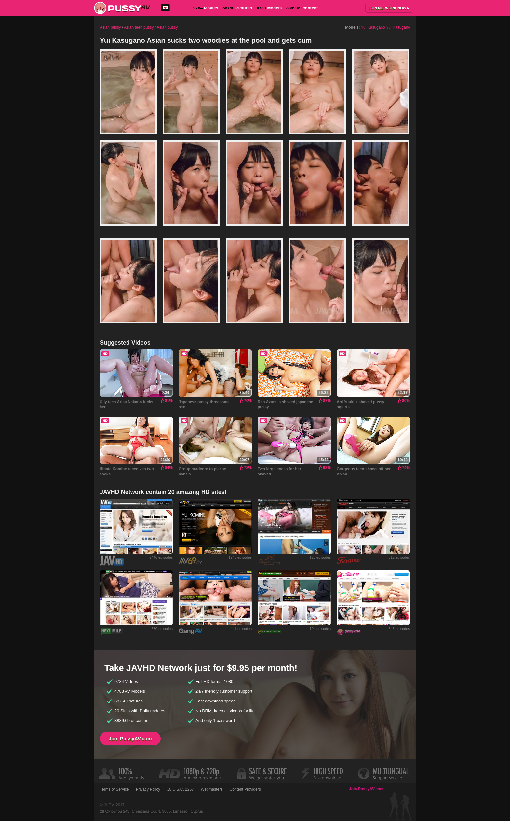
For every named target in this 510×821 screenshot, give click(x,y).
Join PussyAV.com (130, 738)
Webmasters (211, 789)
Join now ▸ (389, 8)
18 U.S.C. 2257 (180, 789)
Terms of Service (114, 789)
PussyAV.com (122, 8)
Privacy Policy (148, 789)
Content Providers (245, 789)
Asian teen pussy (139, 27)
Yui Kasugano (373, 27)
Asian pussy (110, 27)
